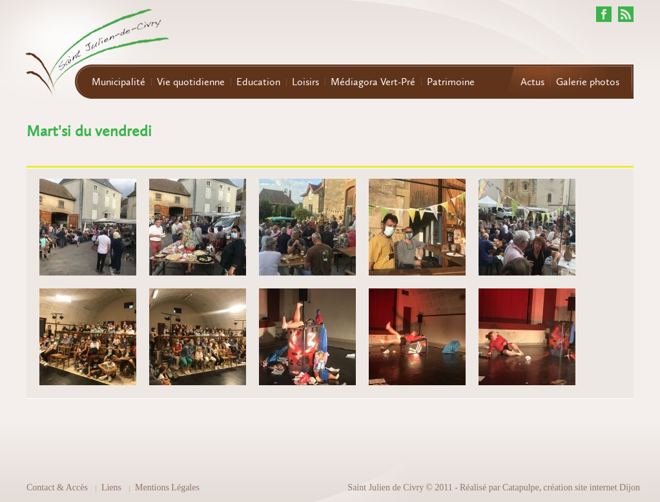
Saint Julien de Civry (385, 487)
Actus (532, 82)
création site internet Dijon (591, 487)
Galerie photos (587, 82)
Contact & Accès (57, 487)
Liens (111, 487)
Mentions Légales (167, 487)
